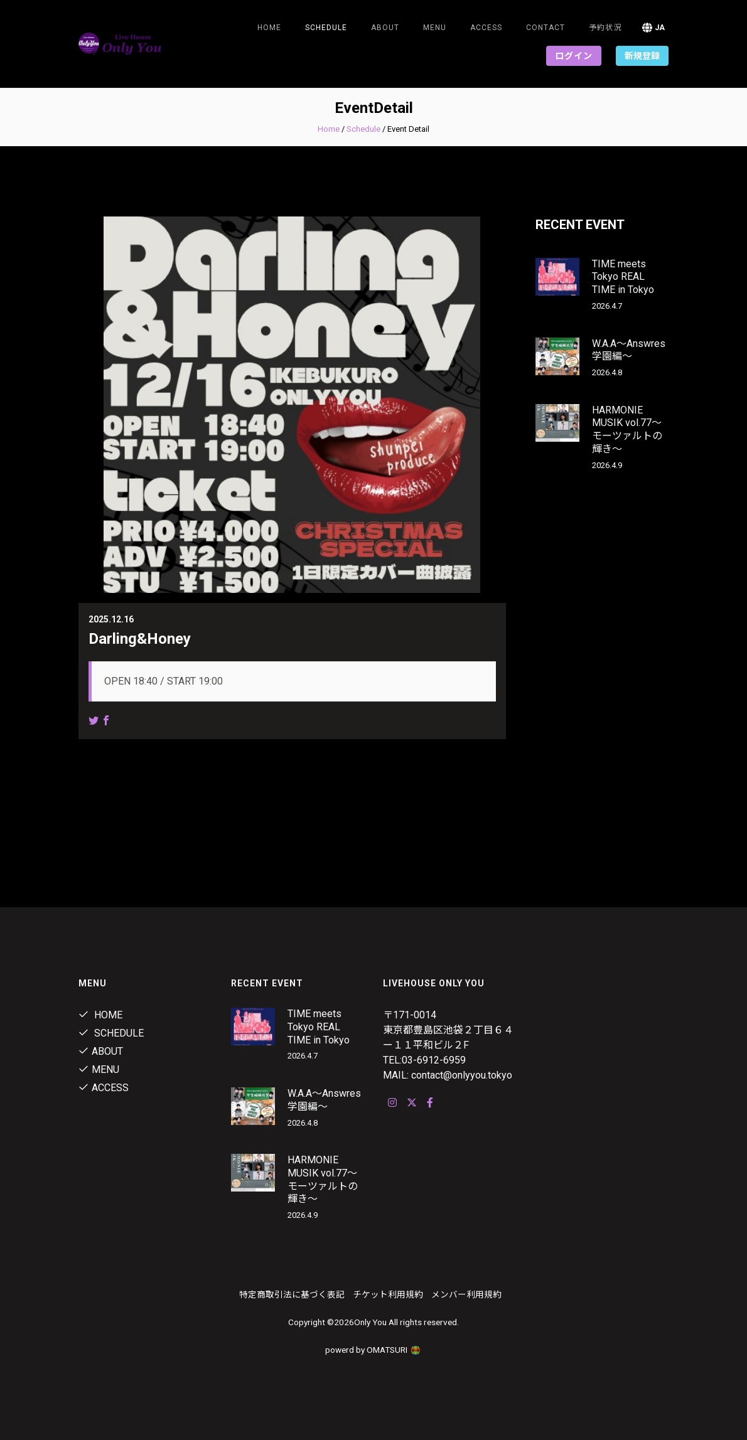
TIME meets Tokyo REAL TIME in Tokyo (623, 277)
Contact (545, 27)
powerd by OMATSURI (373, 1350)
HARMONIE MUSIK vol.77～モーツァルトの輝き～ (627, 429)
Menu (434, 27)
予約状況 (605, 27)
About (385, 27)
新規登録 (642, 56)
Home (269, 27)
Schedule (363, 129)
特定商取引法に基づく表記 (292, 1294)
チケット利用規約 (388, 1294)
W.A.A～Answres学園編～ (628, 350)
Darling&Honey (140, 639)
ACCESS (486, 27)
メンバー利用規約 (466, 1294)
